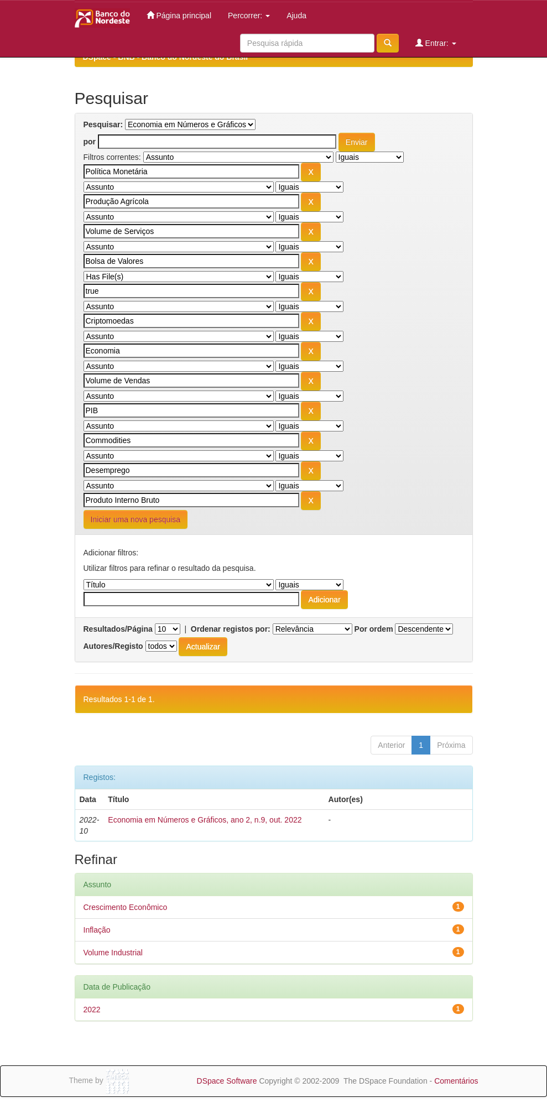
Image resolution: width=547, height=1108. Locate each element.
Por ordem (374, 629)
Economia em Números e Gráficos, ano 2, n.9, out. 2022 (204, 819)
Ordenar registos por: (230, 629)
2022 (92, 1009)
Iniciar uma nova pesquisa (136, 519)
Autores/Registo (113, 646)
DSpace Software (227, 1080)
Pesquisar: (103, 124)
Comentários (456, 1080)
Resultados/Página (118, 629)
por (90, 141)
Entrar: (435, 43)
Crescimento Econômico (126, 907)
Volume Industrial (113, 952)
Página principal (179, 15)
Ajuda (296, 15)
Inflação (97, 929)
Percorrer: (249, 15)
